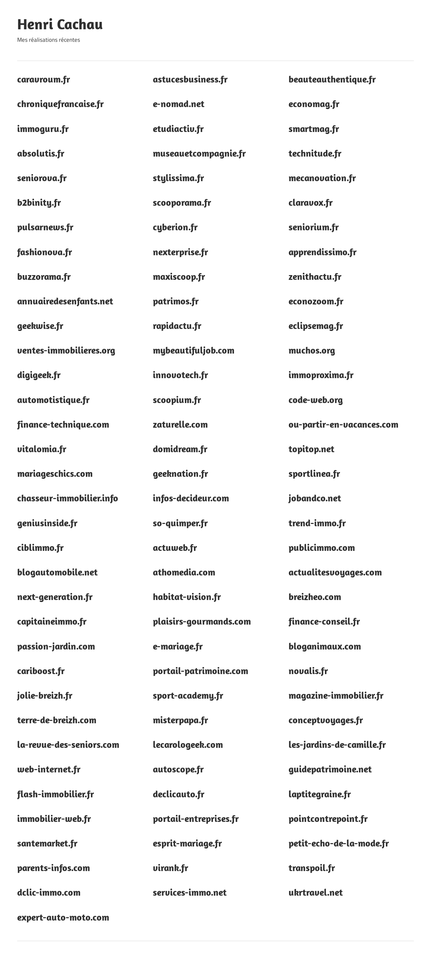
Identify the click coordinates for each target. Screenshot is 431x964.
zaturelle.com (180, 424)
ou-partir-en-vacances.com (343, 424)
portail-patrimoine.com (200, 670)
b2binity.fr (39, 202)
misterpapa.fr (180, 720)
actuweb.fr (175, 547)
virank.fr (170, 867)
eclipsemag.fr (316, 325)
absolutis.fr (40, 153)
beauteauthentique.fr (332, 79)
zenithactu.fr (315, 276)
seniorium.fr (314, 227)
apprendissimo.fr (323, 252)
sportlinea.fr (314, 473)
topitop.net (311, 449)
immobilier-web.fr (54, 818)
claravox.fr (311, 202)
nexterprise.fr (180, 252)
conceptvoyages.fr (326, 720)
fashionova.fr (44, 252)
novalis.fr (308, 670)
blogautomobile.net (57, 572)
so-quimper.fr (180, 523)
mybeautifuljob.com (193, 350)
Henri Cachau (60, 24)
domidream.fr (180, 449)
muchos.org (312, 350)
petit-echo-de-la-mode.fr (339, 843)
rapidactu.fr (177, 325)
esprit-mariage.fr (187, 843)
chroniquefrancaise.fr (60, 103)
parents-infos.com (53, 867)
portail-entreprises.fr (196, 818)
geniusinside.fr (47, 523)
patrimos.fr (176, 301)
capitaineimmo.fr (52, 621)
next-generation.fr (55, 596)
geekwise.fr (40, 325)
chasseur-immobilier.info (67, 498)
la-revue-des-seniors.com (68, 744)
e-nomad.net (178, 103)
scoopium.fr (177, 399)
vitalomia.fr (41, 449)
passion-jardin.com (56, 646)
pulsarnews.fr (45, 227)
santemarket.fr (47, 843)
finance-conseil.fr (324, 621)
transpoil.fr (312, 867)
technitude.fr (315, 153)
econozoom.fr (316, 301)
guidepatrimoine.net (330, 769)
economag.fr (314, 103)
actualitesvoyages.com (335, 572)
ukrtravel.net (316, 892)
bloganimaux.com (325, 646)
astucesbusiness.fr (190, 79)
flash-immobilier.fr (55, 794)
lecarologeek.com (188, 744)
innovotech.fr (180, 374)
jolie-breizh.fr (44, 695)
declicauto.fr (178, 794)
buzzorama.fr (44, 276)
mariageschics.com (55, 473)
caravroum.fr (43, 79)
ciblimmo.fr (40, 547)
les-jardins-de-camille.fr (337, 744)
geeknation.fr (180, 473)
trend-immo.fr (317, 523)
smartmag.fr (314, 128)
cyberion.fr (175, 227)
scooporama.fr (182, 202)
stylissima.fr (178, 178)
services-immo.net (190, 892)
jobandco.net (315, 498)
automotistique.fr (53, 399)
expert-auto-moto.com (63, 917)
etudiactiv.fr (178, 128)
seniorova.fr (42, 178)
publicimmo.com (322, 547)
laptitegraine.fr (320, 794)
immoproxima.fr (321, 374)
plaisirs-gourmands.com (202, 621)
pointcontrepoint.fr (328, 818)
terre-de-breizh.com (56, 720)
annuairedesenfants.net (65, 301)
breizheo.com (315, 596)
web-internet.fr (48, 769)
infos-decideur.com (191, 498)
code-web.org (316, 399)
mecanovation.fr (322, 178)
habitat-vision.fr (187, 596)
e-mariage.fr (178, 646)
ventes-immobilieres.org (66, 350)
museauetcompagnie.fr (199, 153)
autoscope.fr (178, 769)
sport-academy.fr (188, 695)
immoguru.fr (43, 128)
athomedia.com (184, 572)
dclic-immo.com (48, 892)
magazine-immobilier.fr (336, 695)
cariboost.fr (41, 670)
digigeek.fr (39, 374)
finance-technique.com (63, 424)
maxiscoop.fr (179, 276)
